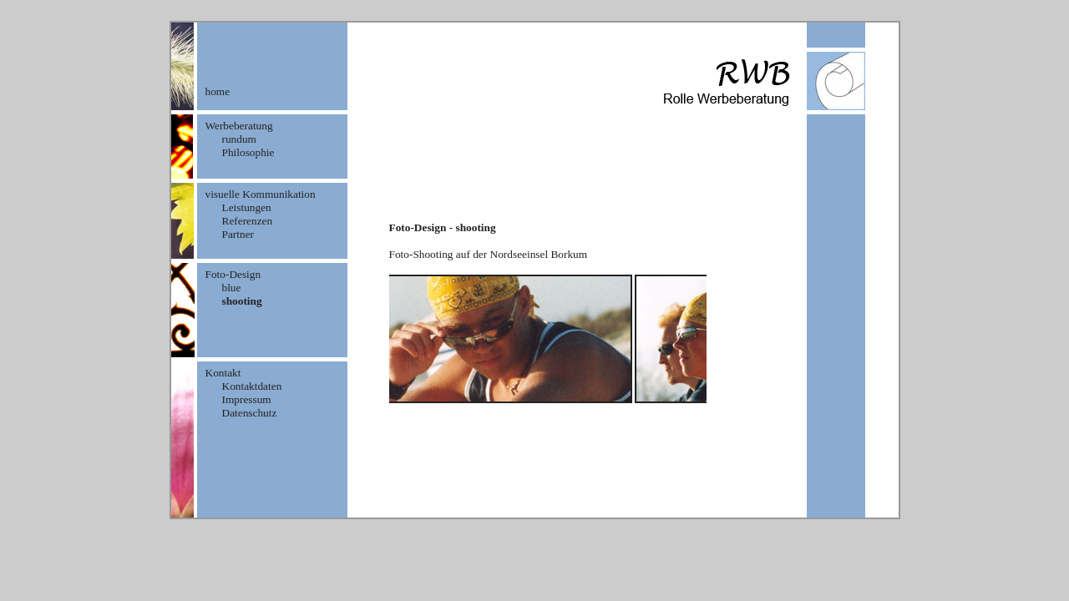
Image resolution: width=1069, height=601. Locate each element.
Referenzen (247, 221)
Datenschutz (249, 413)
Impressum (246, 399)
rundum (239, 139)
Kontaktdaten (252, 386)
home (218, 91)
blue (231, 287)
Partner (238, 234)
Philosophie (248, 152)
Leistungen (246, 207)
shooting (242, 301)
